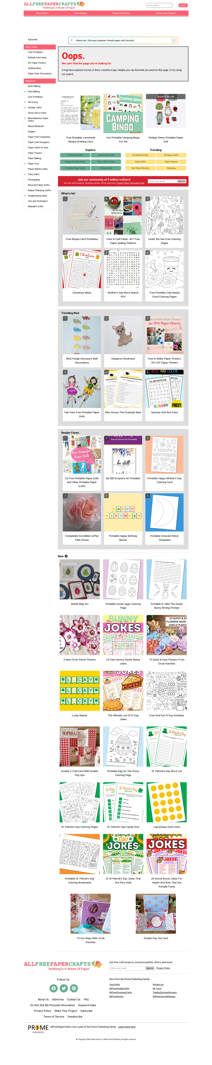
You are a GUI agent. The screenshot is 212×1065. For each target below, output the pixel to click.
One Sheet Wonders (140, 168)
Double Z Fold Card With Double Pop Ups (79, 773)
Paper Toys (33, 163)
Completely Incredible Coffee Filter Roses (82, 537)
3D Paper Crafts (171, 155)
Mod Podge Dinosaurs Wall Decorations (82, 360)
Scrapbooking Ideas (37, 195)
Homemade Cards (106, 155)
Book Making (34, 86)
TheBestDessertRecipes (165, 992)
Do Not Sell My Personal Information (52, 1005)
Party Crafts (33, 174)
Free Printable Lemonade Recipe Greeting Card (80, 139)
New (63, 556)
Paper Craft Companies (39, 137)
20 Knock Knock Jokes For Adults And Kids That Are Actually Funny (166, 882)
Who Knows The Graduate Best (123, 412)
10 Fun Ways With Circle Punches (91, 940)
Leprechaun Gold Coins (166, 826)
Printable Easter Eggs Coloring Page (123, 605)
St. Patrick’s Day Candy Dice (123, 826)
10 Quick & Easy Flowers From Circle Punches (166, 661)
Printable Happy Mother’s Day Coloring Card (164, 480)
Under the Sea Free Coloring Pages (164, 241)
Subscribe (33, 39)
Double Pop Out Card (156, 938)
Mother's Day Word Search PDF (123, 294)
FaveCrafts (114, 984)
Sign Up (181, 181)
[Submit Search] (183, 5)
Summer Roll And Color (164, 412)
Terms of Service (53, 1016)
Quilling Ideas (34, 68)
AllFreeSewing (116, 996)
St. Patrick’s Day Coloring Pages (79, 826)
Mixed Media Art (36, 126)
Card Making (34, 91)
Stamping (171, 168)
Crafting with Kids (75, 155)
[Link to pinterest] (74, 988)
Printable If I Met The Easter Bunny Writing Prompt (167, 605)
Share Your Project (65, 1010)
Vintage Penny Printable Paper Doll (165, 139)
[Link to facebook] (53, 988)
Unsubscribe (75, 1016)
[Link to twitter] (64, 988)
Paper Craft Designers (38, 142)
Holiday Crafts (35, 107)
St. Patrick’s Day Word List (167, 771)
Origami (31, 131)
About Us (43, 999)
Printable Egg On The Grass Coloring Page (123, 773)
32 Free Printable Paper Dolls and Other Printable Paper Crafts (82, 482)
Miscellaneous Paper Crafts (38, 119)
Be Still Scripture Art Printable (123, 478)
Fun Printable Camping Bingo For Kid (123, 139)
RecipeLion (158, 984)
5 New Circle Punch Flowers (79, 659)
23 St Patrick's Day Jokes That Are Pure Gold (123, 880)
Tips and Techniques (38, 201)
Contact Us (73, 999)
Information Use (137, 183)
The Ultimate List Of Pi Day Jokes (123, 717)
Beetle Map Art (79, 604)
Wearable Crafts (35, 206)
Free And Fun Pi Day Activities (166, 715)
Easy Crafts (140, 162)
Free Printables (35, 52)
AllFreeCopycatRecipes (164, 996)
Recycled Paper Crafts (39, 185)
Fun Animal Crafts (140, 155)
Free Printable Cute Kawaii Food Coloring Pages (164, 294)
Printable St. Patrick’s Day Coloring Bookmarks (79, 880)
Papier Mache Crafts (38, 169)
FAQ (86, 999)
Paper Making (34, 158)
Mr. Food (157, 988)
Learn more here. (127, 1027)
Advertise (58, 999)
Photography (34, 179)
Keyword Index (87, 1005)
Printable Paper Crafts (75, 168)
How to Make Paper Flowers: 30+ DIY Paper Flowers (164, 360)
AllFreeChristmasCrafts (120, 992)
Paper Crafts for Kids (38, 147)
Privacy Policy (123, 183)
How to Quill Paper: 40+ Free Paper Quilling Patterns (123, 241)
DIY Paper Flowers (37, 63)
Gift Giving (33, 102)
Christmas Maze (81, 292)
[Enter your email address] (127, 968)
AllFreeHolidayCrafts (119, 988)
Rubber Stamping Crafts (39, 190)
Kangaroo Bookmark (123, 358)
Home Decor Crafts (37, 113)
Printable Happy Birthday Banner (123, 537)
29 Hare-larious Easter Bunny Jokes (123, 661)
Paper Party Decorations (40, 73)
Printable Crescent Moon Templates (164, 537)
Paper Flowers (35, 153)
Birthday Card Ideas (37, 57)
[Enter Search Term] (159, 5)
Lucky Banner (79, 715)
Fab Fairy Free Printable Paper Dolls (81, 414)
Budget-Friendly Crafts (75, 162)
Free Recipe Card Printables (82, 239)
